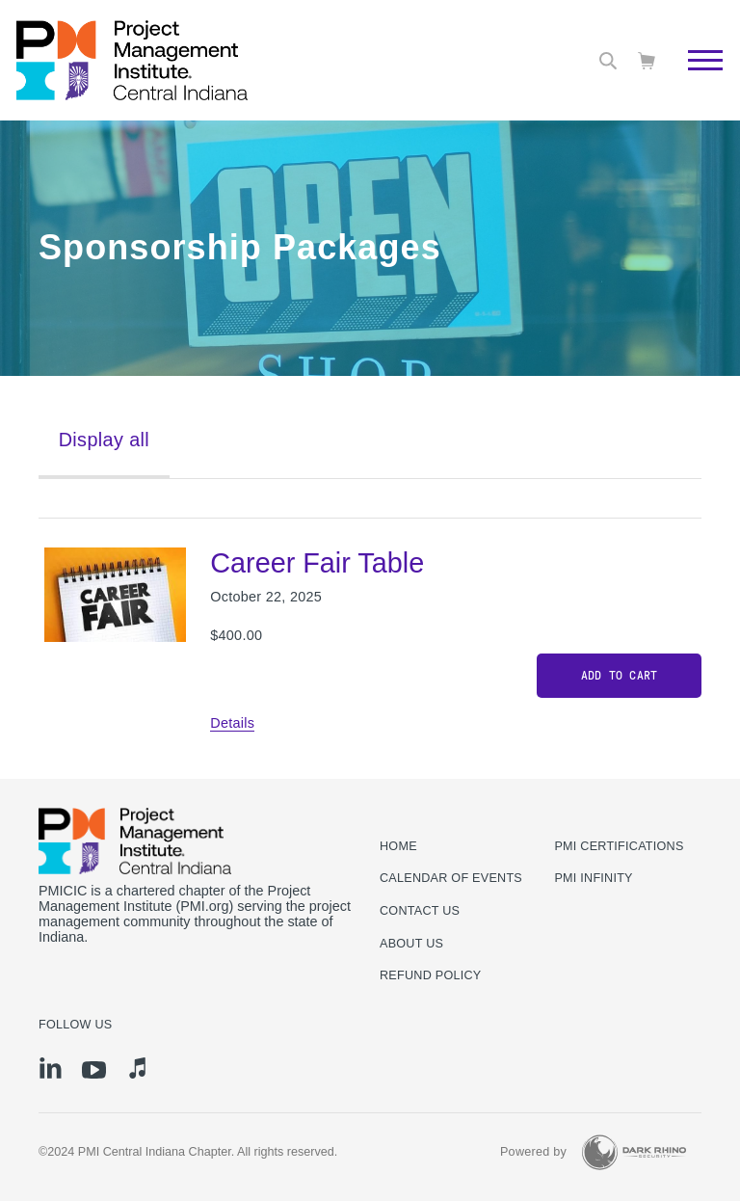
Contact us (420, 911)
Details (232, 723)
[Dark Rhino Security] (634, 1152)
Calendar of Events (451, 878)
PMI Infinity (593, 878)
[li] (51, 1068)
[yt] (94, 1070)
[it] (137, 1068)
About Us (411, 943)
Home (398, 846)
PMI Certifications (618, 846)
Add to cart (619, 675)
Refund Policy (430, 975)
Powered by (533, 1152)
